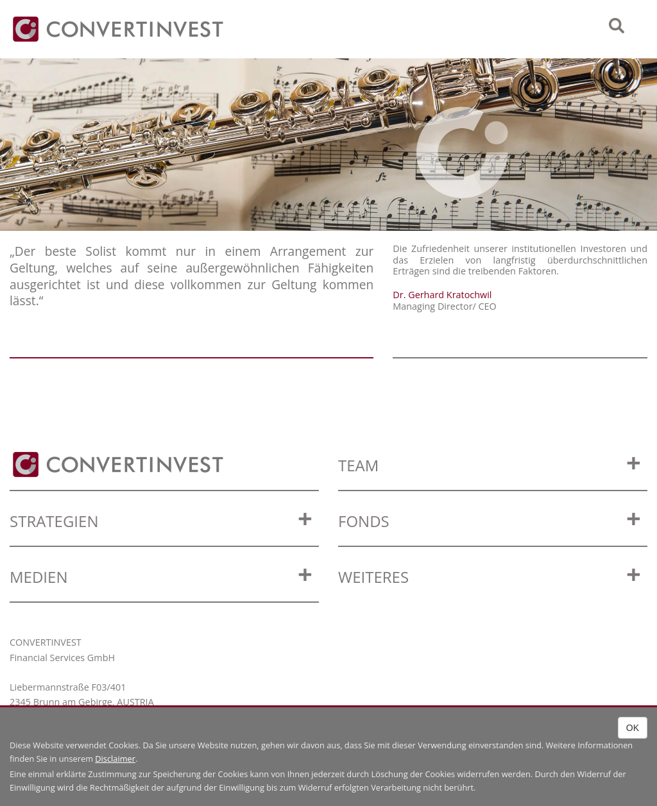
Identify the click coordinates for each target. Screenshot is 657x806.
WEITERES (373, 576)
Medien (38, 576)
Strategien (54, 521)
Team (358, 465)
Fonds (363, 521)
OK (632, 728)
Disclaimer (115, 758)
